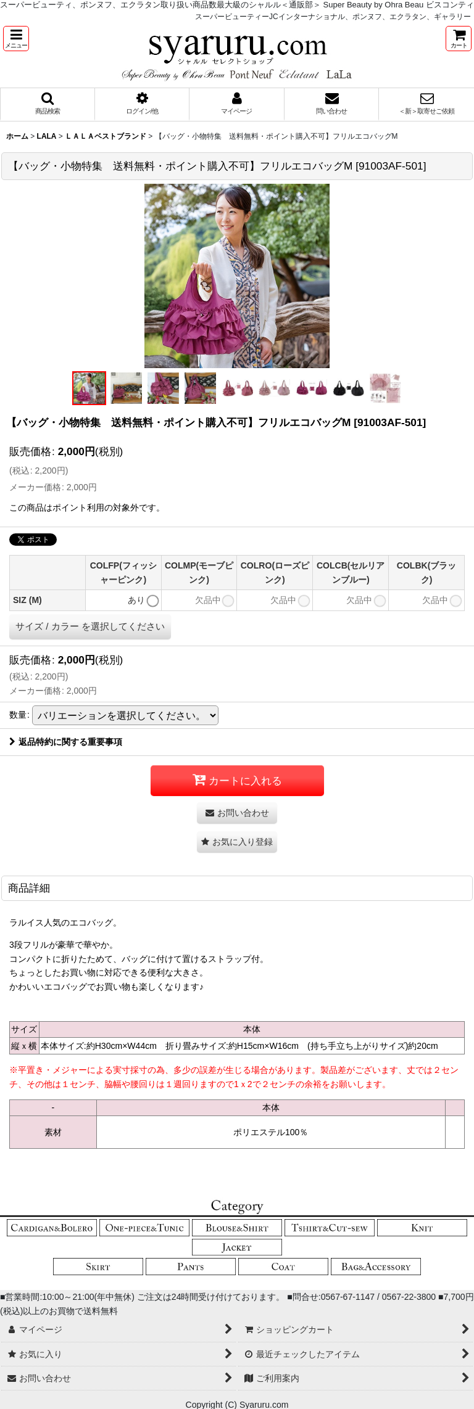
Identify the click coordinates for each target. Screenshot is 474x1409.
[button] (16, 38)
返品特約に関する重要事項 (65, 742)
